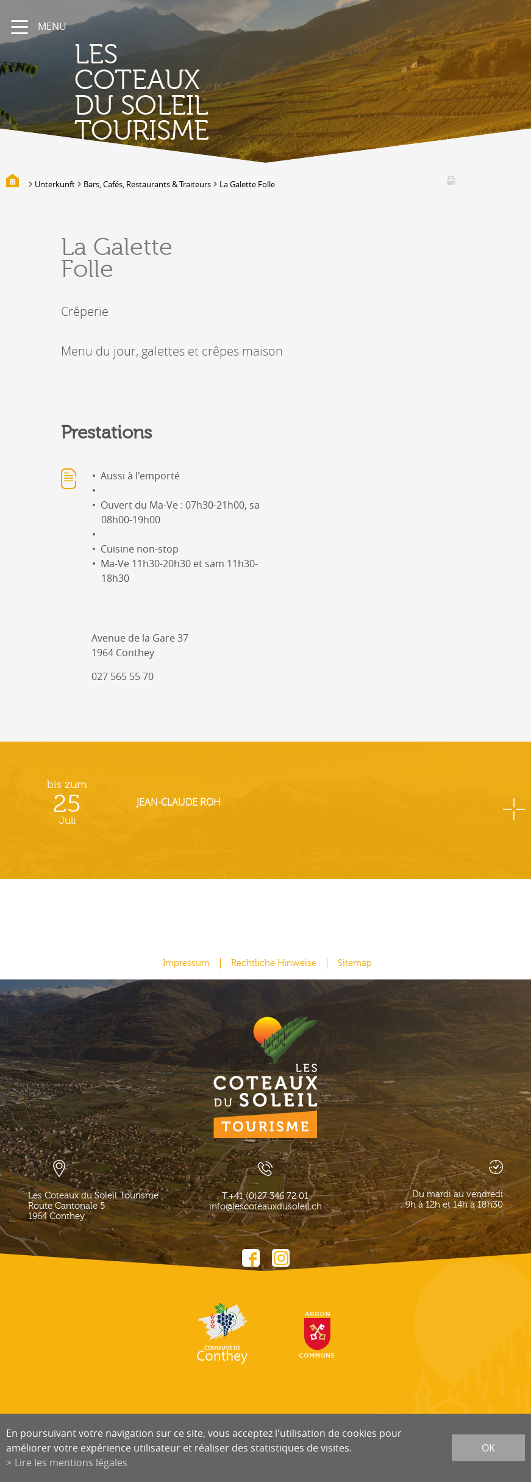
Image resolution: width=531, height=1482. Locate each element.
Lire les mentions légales (71, 1462)
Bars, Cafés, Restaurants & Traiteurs (147, 184)
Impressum (186, 963)
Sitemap (355, 963)
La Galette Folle (247, 184)
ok (488, 1448)
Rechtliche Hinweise (273, 963)
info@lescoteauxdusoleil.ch (265, 1206)
